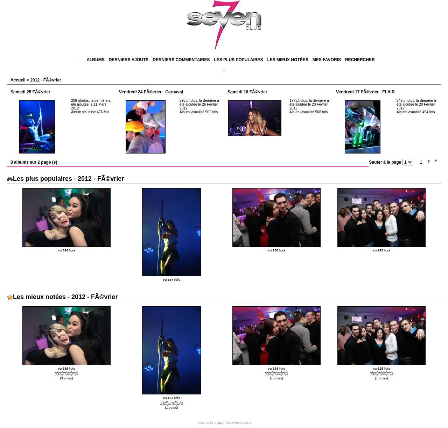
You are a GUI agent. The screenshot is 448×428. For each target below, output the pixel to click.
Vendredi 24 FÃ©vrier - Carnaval (151, 92)
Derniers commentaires (181, 59)
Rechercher (360, 59)
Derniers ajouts (129, 59)
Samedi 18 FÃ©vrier (247, 92)
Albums (95, 59)
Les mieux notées (287, 59)
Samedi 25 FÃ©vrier (30, 92)
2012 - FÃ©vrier (45, 80)
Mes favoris (327, 59)
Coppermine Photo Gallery (232, 423)
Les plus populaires (238, 59)
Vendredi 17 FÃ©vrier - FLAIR (365, 92)
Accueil (18, 80)
